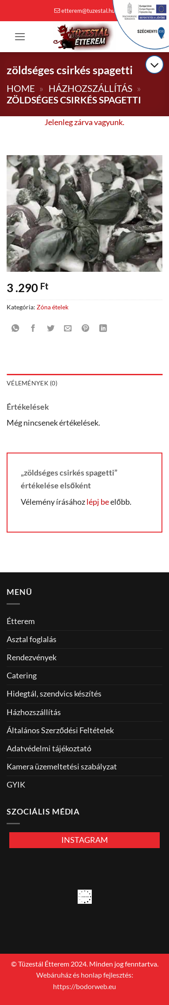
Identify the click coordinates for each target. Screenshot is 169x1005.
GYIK (16, 784)
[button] (20, 36)
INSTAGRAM (84, 840)
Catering (22, 675)
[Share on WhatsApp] (15, 329)
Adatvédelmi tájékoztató (49, 748)
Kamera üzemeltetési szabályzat (62, 766)
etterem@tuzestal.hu (84, 10)
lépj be (97, 501)
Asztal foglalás (31, 639)
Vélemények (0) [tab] (32, 383)
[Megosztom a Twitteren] (50, 329)
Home (21, 88)
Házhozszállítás (90, 88)
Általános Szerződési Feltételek (60, 730)
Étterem (21, 621)
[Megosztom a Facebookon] (33, 329)
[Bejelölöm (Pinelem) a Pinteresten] (86, 329)
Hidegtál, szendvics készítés (54, 693)
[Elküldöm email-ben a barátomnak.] (68, 329)
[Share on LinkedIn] (103, 329)
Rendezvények (31, 657)
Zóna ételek (52, 307)
